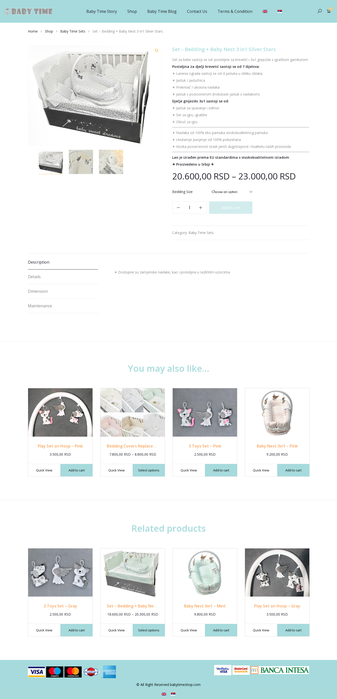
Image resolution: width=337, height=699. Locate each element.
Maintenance (40, 306)
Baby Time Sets (72, 31)
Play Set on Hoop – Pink (60, 446)
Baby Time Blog (162, 11)
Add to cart (231, 207)
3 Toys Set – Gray (60, 606)
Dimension (38, 291)
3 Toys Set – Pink (205, 446)
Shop (132, 11)
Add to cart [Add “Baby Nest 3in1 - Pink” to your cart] (293, 470)
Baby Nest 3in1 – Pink (277, 446)
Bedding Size (182, 191)
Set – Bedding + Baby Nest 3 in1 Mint (142, 606)
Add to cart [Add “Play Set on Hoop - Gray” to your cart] (293, 630)
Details (34, 276)
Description (38, 262)
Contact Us (197, 11)
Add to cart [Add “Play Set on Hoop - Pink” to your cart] (77, 470)
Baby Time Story (101, 11)
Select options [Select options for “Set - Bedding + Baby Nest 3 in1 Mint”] (148, 630)
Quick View (44, 470)
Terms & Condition (235, 11)
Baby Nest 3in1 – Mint (205, 606)
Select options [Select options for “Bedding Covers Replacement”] (148, 470)
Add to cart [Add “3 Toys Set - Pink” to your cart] (221, 470)
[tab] (63, 262)
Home (33, 31)
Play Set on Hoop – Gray (277, 606)
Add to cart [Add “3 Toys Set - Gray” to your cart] (77, 630)
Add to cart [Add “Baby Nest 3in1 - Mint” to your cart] (221, 630)
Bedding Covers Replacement (135, 446)
